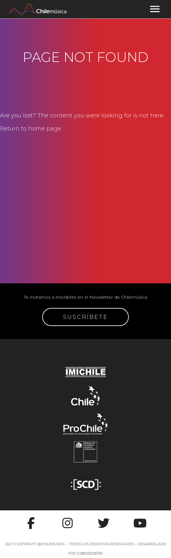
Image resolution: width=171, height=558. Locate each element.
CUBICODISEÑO (89, 553)
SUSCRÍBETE (85, 317)
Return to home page (30, 128)
